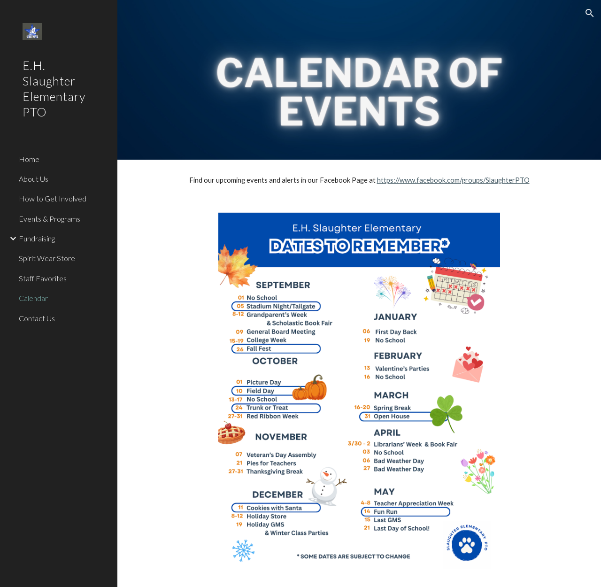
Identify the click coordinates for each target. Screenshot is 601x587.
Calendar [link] (33, 298)
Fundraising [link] (37, 238)
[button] (589, 13)
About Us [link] (33, 178)
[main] (359, 180)
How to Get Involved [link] (52, 198)
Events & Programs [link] (49, 218)
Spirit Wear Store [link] (47, 258)
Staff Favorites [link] (43, 278)
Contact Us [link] (37, 318)
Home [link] (29, 158)
